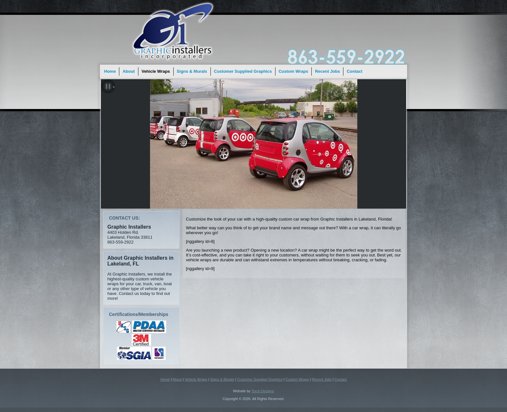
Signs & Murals (192, 71)
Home (110, 71)
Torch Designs (263, 391)
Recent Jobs (327, 71)
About (129, 71)
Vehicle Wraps (156, 71)
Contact (354, 71)
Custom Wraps (293, 71)
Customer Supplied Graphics (243, 71)
